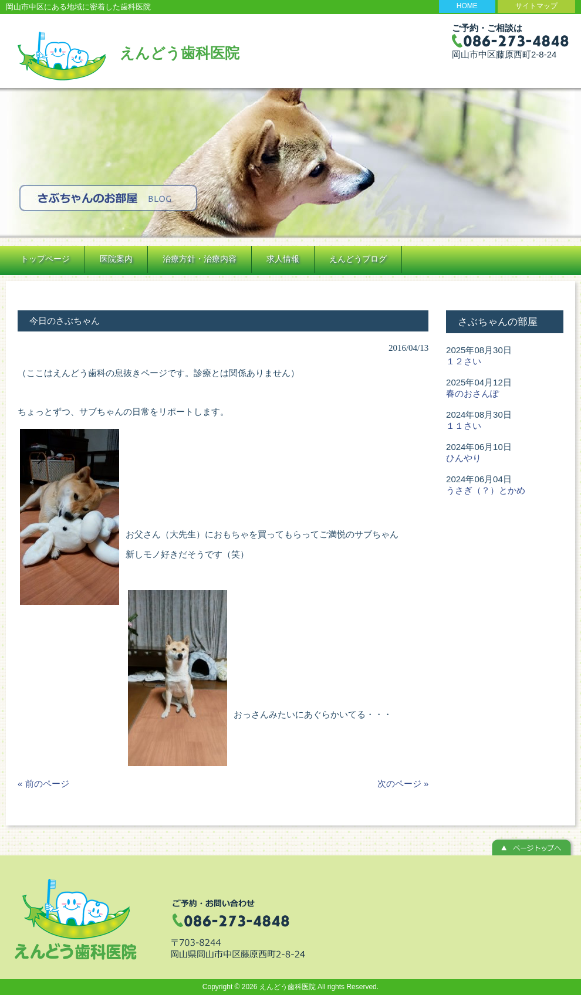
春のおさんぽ (472, 393)
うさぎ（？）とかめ (485, 490)
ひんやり (463, 458)
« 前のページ (43, 783)
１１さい (463, 426)
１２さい (463, 361)
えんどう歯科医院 (179, 53)
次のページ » (403, 783)
